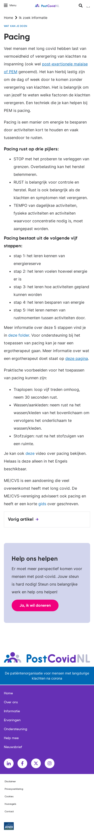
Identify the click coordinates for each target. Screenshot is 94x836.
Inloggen (88, 7)
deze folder (18, 335)
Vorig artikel (21, 519)
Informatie (12, 711)
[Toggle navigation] (10, 5)
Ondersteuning (15, 729)
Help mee (11, 738)
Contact (9, 811)
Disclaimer (10, 781)
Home (8, 17)
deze (30, 453)
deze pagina (76, 358)
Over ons (11, 702)
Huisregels (10, 804)
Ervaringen (12, 720)
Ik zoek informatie (33, 17)
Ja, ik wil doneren (35, 605)
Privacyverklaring (14, 789)
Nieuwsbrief (13, 747)
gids (42, 503)
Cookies (9, 796)
